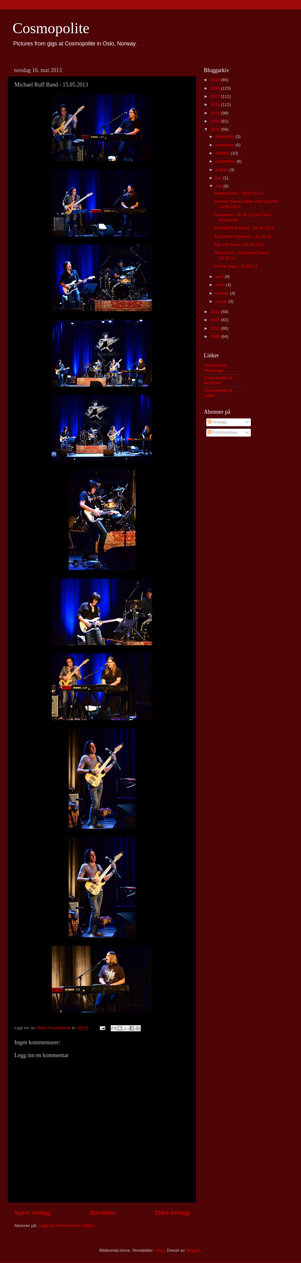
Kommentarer (223, 432)
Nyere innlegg (32, 1212)
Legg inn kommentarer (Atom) (66, 1225)
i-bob (159, 1250)
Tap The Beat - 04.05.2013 (239, 244)
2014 (215, 121)
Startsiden (103, 1212)
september (226, 161)
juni (219, 178)
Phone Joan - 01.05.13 (235, 266)
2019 (215, 79)
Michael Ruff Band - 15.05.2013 (244, 228)
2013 (215, 129)
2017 (215, 96)
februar (222, 293)
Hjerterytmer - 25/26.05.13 (239, 193)
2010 (215, 328)
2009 (215, 336)
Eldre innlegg (172, 1212)
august (222, 169)
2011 (215, 319)
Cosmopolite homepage (215, 368)
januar (221, 301)
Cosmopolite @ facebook (218, 380)
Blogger (193, 1250)
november (225, 145)
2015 (215, 113)
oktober (223, 153)
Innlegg (217, 422)
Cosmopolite (51, 28)
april (219, 276)
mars (220, 284)
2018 (215, 88)
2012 (215, 311)
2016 (215, 104)
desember (225, 136)
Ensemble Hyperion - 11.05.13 (243, 236)
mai (219, 186)
